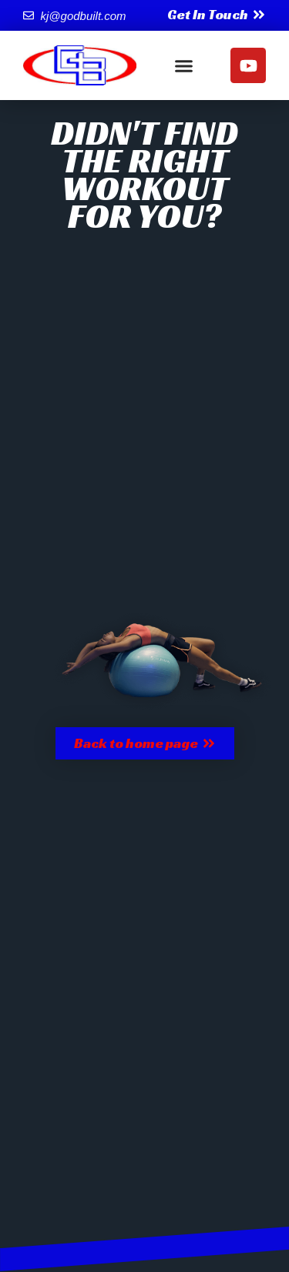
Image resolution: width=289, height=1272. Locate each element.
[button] (183, 65)
